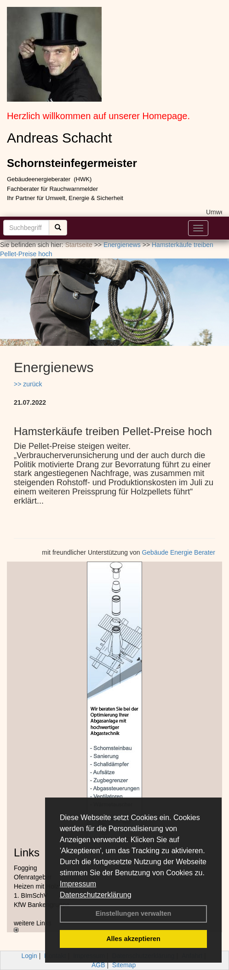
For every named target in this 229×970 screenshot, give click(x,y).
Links (27, 852)
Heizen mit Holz (36, 886)
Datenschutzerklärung (96, 895)
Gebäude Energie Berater (178, 552)
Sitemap (124, 965)
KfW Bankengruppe (41, 904)
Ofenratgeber (33, 877)
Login (29, 955)
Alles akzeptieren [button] (133, 938)
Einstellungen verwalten (134, 913)
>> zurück (28, 384)
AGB (98, 965)
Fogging (25, 868)
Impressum (78, 884)
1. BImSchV (31, 895)
